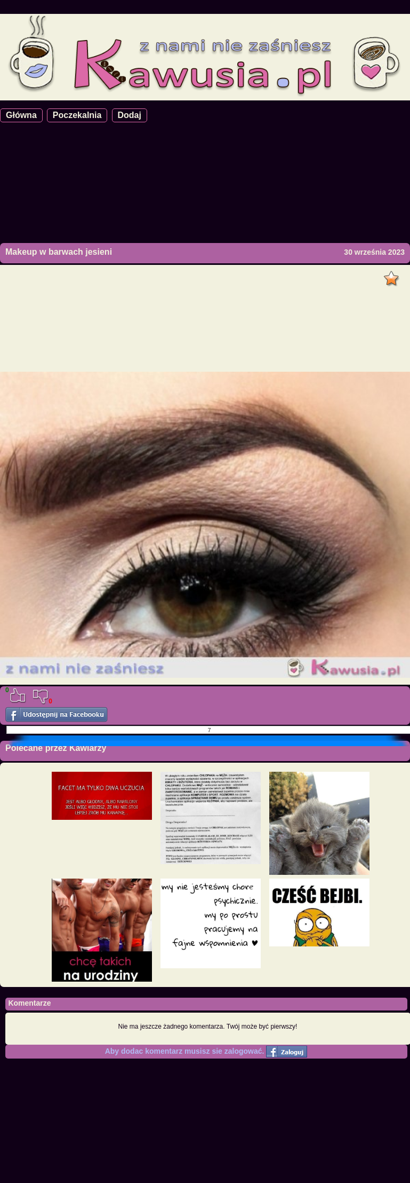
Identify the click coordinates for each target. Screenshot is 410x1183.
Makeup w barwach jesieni (58, 251)
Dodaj (129, 115)
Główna (21, 115)
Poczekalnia (77, 115)
